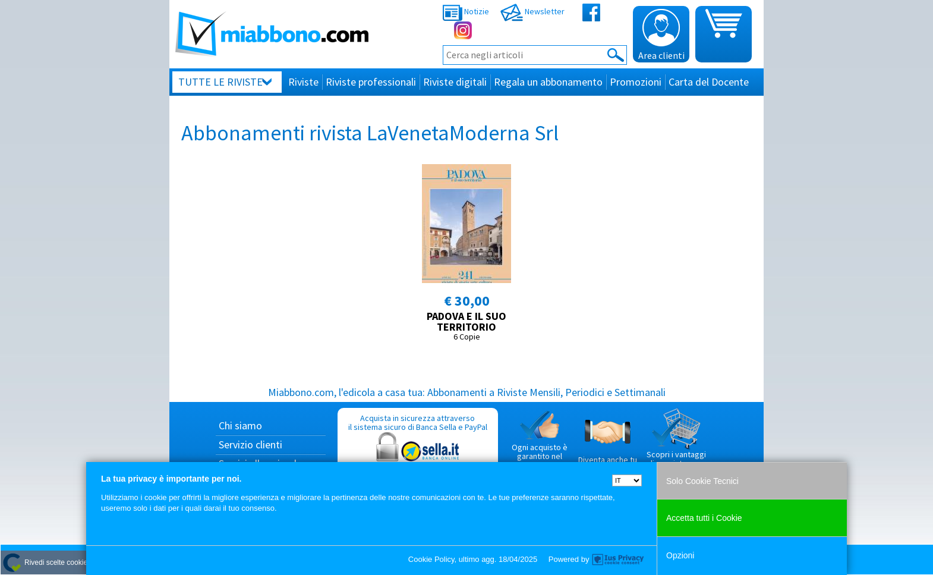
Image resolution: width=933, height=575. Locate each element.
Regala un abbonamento (548, 82)
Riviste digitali (455, 82)
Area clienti (661, 35)
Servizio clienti (250, 444)
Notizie (466, 11)
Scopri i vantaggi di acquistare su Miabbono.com (676, 443)
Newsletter (532, 11)
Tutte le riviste (220, 82)
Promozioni (635, 82)
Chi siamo (240, 425)
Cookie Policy (431, 559)
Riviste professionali (371, 82)
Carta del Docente (709, 82)
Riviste (303, 82)
